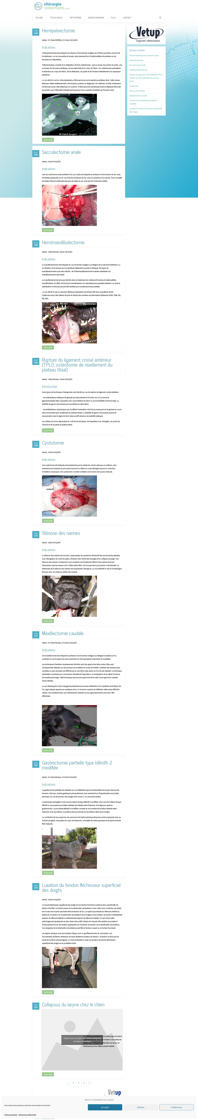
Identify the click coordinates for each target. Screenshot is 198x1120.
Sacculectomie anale (61, 152)
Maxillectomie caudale (63, 633)
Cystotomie (53, 442)
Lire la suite (48, 139)
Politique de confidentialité (27, 1115)
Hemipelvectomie (58, 30)
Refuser (141, 1107)
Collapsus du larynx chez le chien (73, 1004)
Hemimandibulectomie (63, 242)
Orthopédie (75, 17)
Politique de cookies (10, 1115)
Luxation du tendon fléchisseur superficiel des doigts (81, 887)
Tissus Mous (56, 17)
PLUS (113, 17)
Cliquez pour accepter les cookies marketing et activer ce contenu (82, 1039)
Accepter (105, 1107)
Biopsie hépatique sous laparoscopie (144, 55)
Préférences (176, 1107)
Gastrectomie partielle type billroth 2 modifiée (77, 764)
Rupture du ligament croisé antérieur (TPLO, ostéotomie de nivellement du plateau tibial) (77, 364)
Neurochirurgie (96, 17)
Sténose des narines (61, 533)
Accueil (39, 17)
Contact (127, 17)
